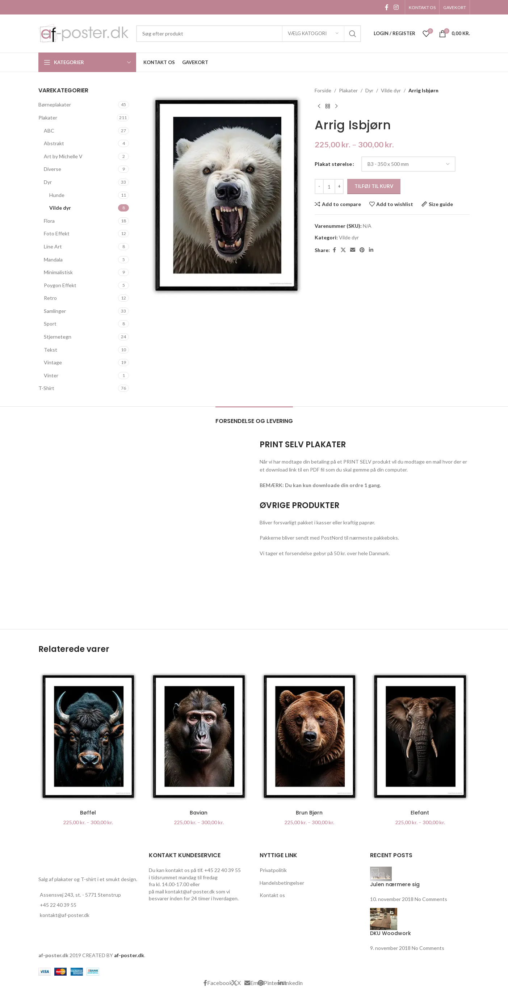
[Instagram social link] (396, 7)
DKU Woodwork (390, 933)
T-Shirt (46, 388)
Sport (50, 324)
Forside (323, 90)
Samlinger (55, 311)
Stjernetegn (57, 337)
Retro (50, 298)
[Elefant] (420, 736)
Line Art (53, 246)
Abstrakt (54, 143)
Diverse (52, 169)
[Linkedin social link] (371, 250)
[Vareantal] (329, 186)
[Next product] (336, 106)
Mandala (53, 259)
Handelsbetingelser (282, 883)
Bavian (198, 812)
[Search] (248, 33)
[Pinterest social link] (362, 250)
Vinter (51, 375)
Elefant (420, 812)
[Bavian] (199, 736)
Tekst (50, 350)
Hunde (56, 195)
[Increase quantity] (339, 186)
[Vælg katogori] (313, 33)
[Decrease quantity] (319, 186)
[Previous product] (319, 106)
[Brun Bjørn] (310, 736)
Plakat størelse (333, 164)
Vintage (53, 362)
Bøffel (88, 812)
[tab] (254, 417)
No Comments (431, 899)
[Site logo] (83, 33)
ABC (49, 130)
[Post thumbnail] (381, 873)
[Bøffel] (88, 736)
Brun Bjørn (309, 812)
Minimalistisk (58, 272)
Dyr (48, 182)
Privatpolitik (273, 870)
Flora (49, 221)
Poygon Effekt (60, 285)
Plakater (47, 117)
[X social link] (343, 250)
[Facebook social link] (386, 7)
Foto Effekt (57, 233)
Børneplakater (54, 104)
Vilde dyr (60, 208)
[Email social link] (352, 250)
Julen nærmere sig (395, 884)
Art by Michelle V (63, 156)
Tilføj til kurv (373, 186)
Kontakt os (272, 895)
